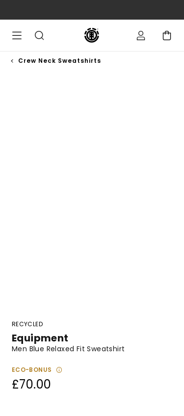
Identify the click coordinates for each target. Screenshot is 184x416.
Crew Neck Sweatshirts (59, 60)
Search (39, 35)
